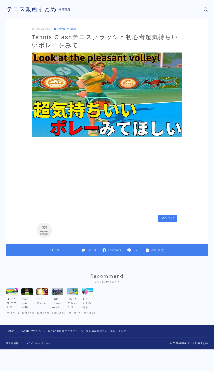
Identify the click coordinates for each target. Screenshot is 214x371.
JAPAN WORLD (66, 28)
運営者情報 (12, 366)
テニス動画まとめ (32, 9)
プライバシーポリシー (40, 366)
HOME (10, 353)
